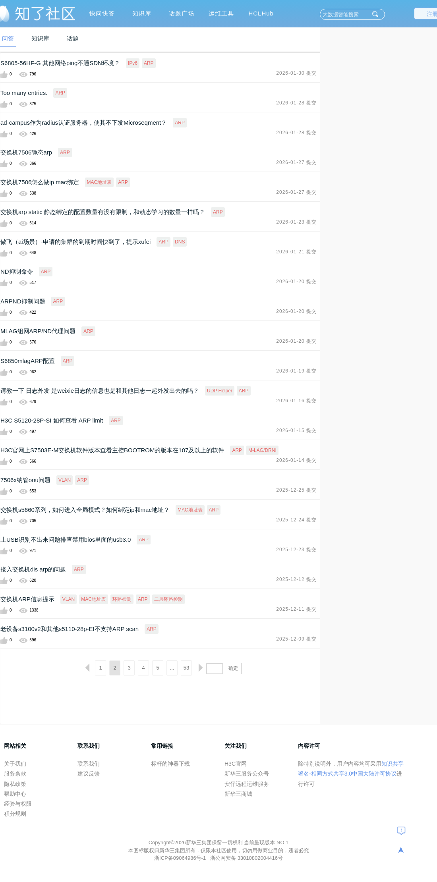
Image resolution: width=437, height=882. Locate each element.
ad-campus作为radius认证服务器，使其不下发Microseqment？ (83, 122)
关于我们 (15, 763)
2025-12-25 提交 (296, 490)
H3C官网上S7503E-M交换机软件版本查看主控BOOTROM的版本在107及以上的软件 (112, 450)
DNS (180, 242)
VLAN (64, 480)
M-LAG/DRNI (262, 450)
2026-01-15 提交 (296, 430)
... (172, 668)
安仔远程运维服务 (246, 784)
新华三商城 (238, 794)
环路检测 (121, 599)
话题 (73, 38)
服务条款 (15, 773)
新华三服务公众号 (246, 773)
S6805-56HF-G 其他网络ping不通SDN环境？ (60, 63)
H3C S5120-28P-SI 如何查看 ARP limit (51, 420)
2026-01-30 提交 (296, 73)
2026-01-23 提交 (296, 222)
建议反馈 (88, 773)
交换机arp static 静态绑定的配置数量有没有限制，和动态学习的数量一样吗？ (102, 211)
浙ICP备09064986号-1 (180, 858)
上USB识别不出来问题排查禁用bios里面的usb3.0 (65, 539)
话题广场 (181, 13)
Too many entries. (23, 92)
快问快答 (102, 13)
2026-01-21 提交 (296, 252)
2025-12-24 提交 (296, 520)
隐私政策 (15, 784)
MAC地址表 (99, 182)
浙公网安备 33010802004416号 (246, 858)
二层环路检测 (168, 599)
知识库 (141, 13)
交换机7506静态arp (26, 152)
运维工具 (221, 13)
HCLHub (261, 13)
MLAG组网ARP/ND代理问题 (37, 331)
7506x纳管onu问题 (25, 480)
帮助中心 (15, 794)
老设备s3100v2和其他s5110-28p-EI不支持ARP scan (69, 628)
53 (186, 668)
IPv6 (132, 63)
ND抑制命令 (16, 271)
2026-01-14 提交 (296, 460)
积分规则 (15, 814)
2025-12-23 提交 (296, 549)
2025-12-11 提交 (296, 609)
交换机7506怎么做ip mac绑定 (39, 182)
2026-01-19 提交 (296, 371)
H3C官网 (235, 763)
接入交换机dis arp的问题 (33, 569)
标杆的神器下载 (170, 763)
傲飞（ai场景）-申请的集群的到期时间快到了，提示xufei (75, 241)
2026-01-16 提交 (296, 400)
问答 (8, 38)
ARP (149, 63)
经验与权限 (18, 804)
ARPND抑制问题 (22, 301)
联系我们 (88, 763)
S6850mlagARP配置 (27, 360)
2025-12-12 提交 (296, 579)
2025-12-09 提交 (296, 639)
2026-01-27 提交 (296, 162)
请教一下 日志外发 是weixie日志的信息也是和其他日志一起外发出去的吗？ (99, 390)
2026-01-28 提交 (296, 103)
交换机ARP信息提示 (27, 599)
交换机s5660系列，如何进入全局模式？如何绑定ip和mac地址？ (85, 509)
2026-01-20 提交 (296, 281)
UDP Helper (219, 391)
